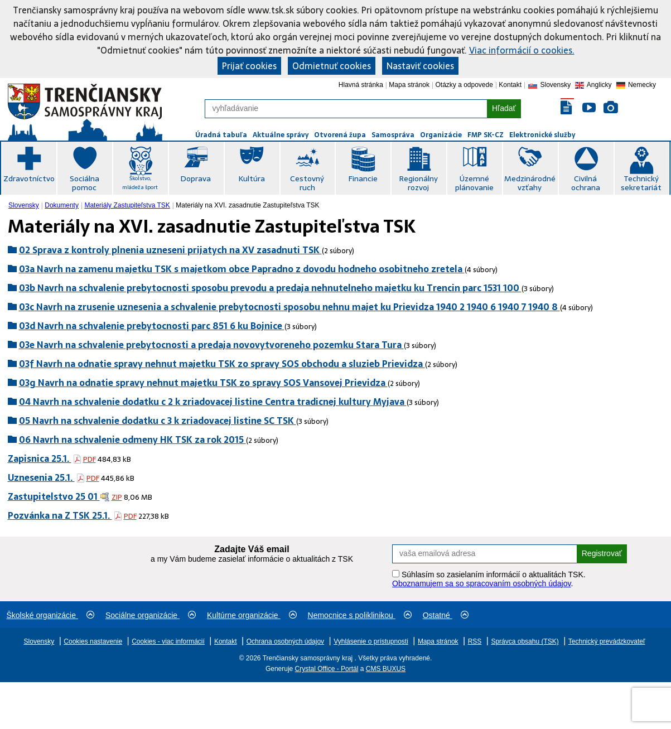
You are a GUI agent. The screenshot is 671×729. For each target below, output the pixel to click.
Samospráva (392, 135)
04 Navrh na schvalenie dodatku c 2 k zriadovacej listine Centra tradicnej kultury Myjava (213, 401)
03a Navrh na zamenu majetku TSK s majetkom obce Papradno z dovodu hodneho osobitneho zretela (242, 269)
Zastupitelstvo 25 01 (54, 496)
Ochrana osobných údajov (285, 641)
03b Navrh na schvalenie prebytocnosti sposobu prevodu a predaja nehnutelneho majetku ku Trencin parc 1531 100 (270, 288)
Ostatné (446, 615)
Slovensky (23, 205)
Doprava (195, 178)
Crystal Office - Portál (327, 669)
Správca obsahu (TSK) (524, 641)
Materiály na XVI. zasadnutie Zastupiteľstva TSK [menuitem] (247, 205)
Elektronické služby (542, 135)
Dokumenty (62, 205)
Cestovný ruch (307, 183)
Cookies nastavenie (93, 641)
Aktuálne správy (280, 135)
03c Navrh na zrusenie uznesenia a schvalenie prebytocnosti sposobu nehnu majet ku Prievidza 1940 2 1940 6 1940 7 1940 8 (289, 307)
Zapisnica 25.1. (39, 458)
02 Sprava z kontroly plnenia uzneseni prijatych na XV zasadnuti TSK (170, 250)
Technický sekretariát (641, 183)
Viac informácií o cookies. (522, 50)
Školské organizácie (50, 615)
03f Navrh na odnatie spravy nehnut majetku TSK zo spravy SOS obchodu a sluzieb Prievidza (222, 363)
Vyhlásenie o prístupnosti (371, 641)
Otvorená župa (340, 135)
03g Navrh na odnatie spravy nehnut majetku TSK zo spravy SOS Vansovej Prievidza (203, 382)
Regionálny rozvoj (418, 183)
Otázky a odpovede (464, 85)
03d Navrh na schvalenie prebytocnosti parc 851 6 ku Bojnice (151, 325)
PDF (89, 459)
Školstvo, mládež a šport (140, 182)
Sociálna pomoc (84, 183)
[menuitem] (24, 205)
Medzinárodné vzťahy (530, 183)
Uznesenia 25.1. (41, 477)
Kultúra (251, 178)
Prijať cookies (249, 66)
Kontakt (510, 85)
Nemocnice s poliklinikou (360, 615)
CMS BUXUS (386, 669)
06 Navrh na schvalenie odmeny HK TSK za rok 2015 (132, 439)
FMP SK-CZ (485, 135)
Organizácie (441, 135)
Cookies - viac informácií (168, 641)
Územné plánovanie (474, 183)
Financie (363, 178)
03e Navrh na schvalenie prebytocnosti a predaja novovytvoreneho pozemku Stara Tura (211, 344)
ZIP (117, 497)
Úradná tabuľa (221, 135)
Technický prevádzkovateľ (606, 641)
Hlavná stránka (361, 85)
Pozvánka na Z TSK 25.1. (60, 515)
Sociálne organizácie (150, 615)
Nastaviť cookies (420, 66)
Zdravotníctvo (29, 178)
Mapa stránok (409, 85)
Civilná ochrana (585, 183)
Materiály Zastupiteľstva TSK (127, 205)
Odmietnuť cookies (331, 66)
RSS (475, 641)
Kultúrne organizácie (252, 615)
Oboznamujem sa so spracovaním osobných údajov (481, 583)
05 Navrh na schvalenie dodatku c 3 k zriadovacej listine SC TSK (157, 420)
